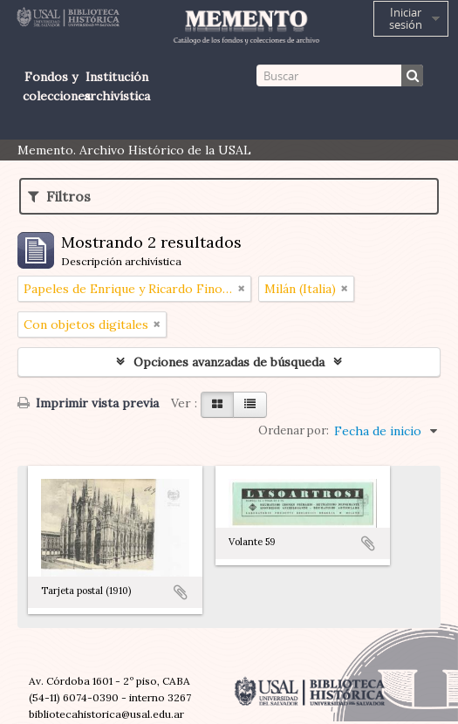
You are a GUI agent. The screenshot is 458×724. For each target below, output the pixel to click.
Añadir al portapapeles (180, 592)
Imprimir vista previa (88, 403)
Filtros (59, 196)
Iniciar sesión (405, 18)
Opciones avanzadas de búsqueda (229, 362)
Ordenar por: (293, 430)
